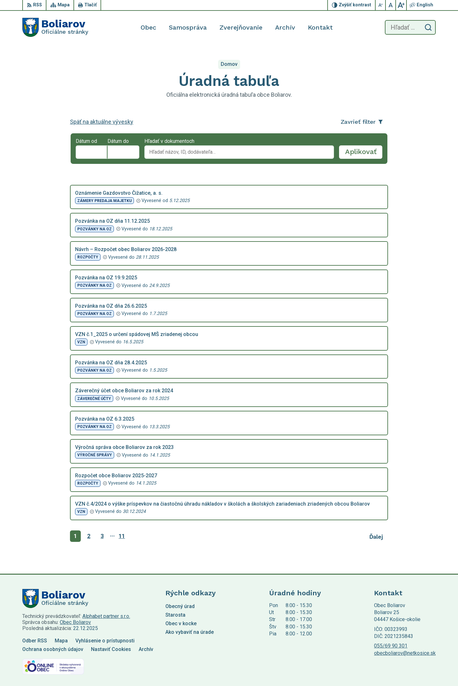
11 (122, 536)
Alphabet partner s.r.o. (106, 616)
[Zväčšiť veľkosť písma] (401, 5)
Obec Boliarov (75, 622)
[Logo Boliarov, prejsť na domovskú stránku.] (55, 27)
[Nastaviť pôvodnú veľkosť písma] (391, 5)
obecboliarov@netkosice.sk (405, 653)
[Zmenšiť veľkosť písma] (381, 5)
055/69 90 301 (390, 646)
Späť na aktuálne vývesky (101, 121)
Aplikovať (363, 153)
